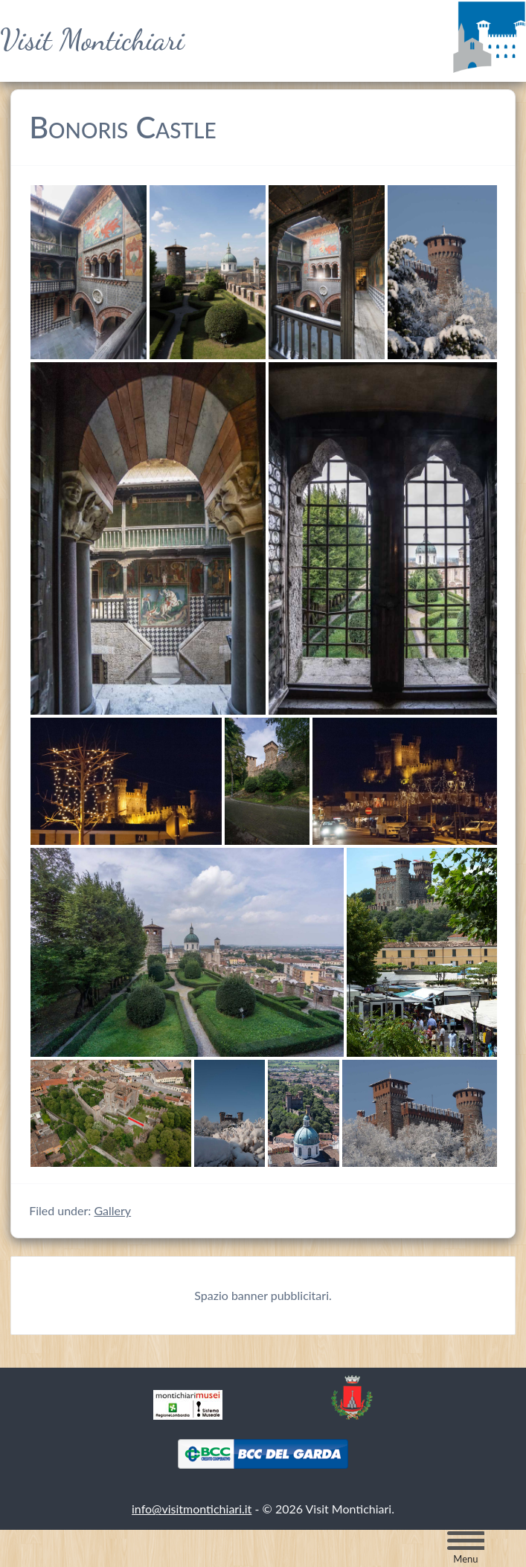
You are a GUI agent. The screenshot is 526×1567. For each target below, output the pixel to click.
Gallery (112, 1210)
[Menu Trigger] (465, 1547)
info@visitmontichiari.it (191, 1509)
